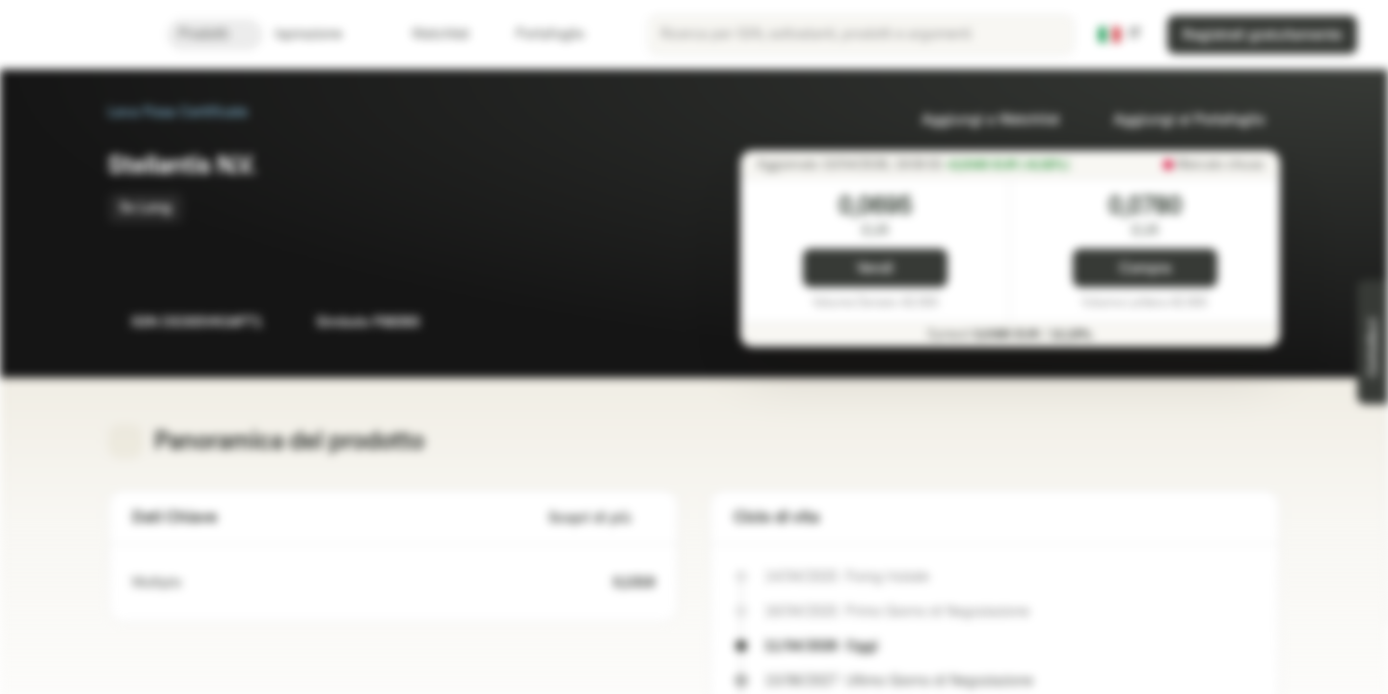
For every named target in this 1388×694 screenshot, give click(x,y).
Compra (1145, 268)
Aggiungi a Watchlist (978, 120)
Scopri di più (601, 518)
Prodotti (215, 34)
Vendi (875, 268)
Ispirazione (320, 34)
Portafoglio (538, 34)
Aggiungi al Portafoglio (1177, 120)
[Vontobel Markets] (83, 34)
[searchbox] (861, 34)
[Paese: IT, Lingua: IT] (1120, 34)
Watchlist (428, 34)
